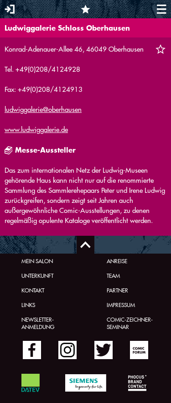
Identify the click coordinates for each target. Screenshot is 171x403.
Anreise (117, 261)
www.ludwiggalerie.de (36, 129)
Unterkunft (37, 275)
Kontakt (32, 290)
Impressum (121, 304)
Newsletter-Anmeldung (37, 323)
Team (113, 275)
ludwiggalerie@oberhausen (43, 109)
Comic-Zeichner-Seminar (130, 323)
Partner (117, 290)
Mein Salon (37, 261)
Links (28, 304)
